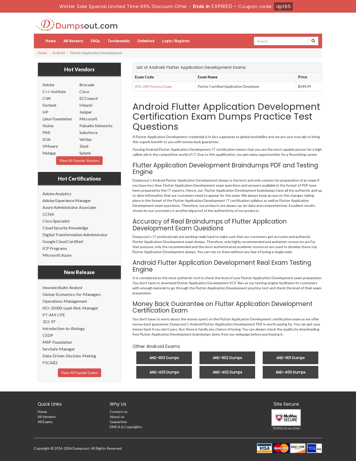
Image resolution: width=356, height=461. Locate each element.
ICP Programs (54, 248)
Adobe (48, 84)
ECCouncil (88, 98)
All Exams (45, 422)
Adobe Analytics (56, 193)
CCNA (48, 214)
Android (58, 53)
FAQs (95, 41)
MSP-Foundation (57, 342)
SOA (46, 139)
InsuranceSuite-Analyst (62, 287)
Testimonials (118, 41)
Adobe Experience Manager (66, 200)
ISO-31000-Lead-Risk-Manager (70, 307)
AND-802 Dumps (227, 357)
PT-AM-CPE (53, 314)
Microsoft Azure (57, 255)
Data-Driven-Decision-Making (69, 355)
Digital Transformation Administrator (75, 234)
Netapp (49, 152)
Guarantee (118, 422)
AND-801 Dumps (290, 357)
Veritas (85, 139)
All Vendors (73, 41)
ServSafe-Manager (58, 348)
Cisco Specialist (56, 220)
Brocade (86, 84)
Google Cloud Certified (62, 241)
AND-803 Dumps (164, 357)
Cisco (84, 91)
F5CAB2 (50, 362)
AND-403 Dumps (164, 372)
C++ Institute (54, 91)
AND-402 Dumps (227, 372)
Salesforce (88, 132)
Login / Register (176, 41)
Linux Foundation (57, 118)
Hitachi (85, 105)
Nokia (47, 125)
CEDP (47, 335)
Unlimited (145, 41)
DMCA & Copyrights (126, 427)
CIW (46, 98)
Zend (83, 146)
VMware (50, 146)
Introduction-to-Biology (63, 328)
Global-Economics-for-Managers (71, 294)
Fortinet (49, 105)
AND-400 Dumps (290, 372)
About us (117, 416)
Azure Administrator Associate (69, 207)
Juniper (85, 111)
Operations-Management (64, 301)
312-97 (48, 321)
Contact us (118, 411)
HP (45, 111)
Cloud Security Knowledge (65, 227)
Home (51, 41)
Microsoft (88, 118)
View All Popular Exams (79, 372)
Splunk (85, 152)
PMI (46, 132)
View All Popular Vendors (79, 160)
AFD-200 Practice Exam (153, 86)
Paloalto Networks (96, 125)
